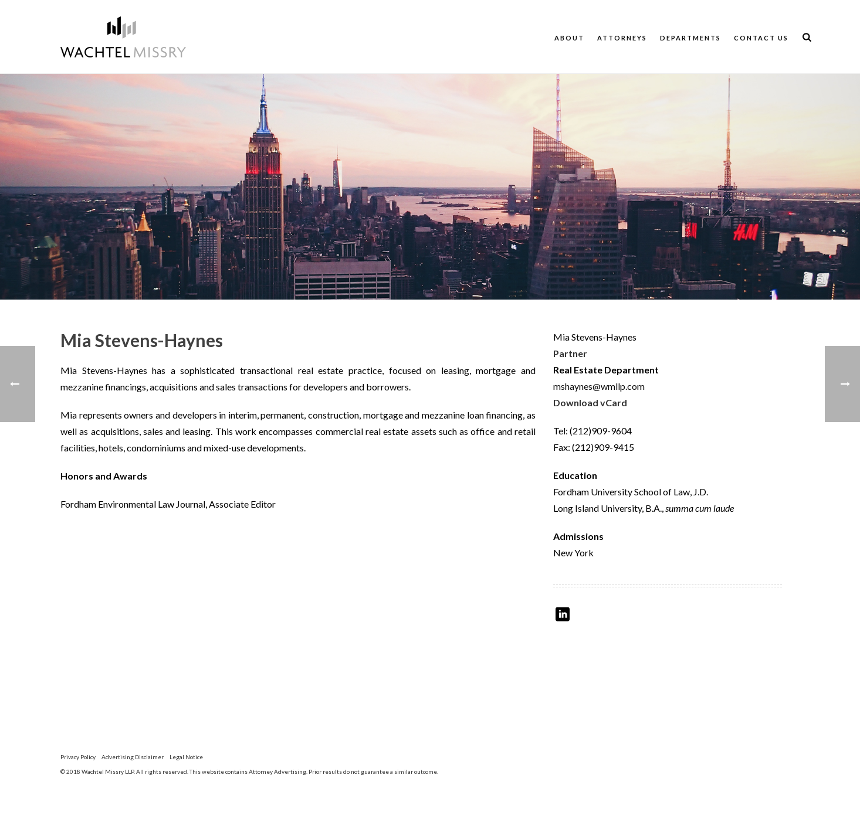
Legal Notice (186, 756)
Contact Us (761, 38)
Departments (690, 38)
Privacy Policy (78, 756)
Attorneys (622, 38)
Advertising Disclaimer (132, 756)
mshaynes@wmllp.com (599, 386)
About (569, 38)
